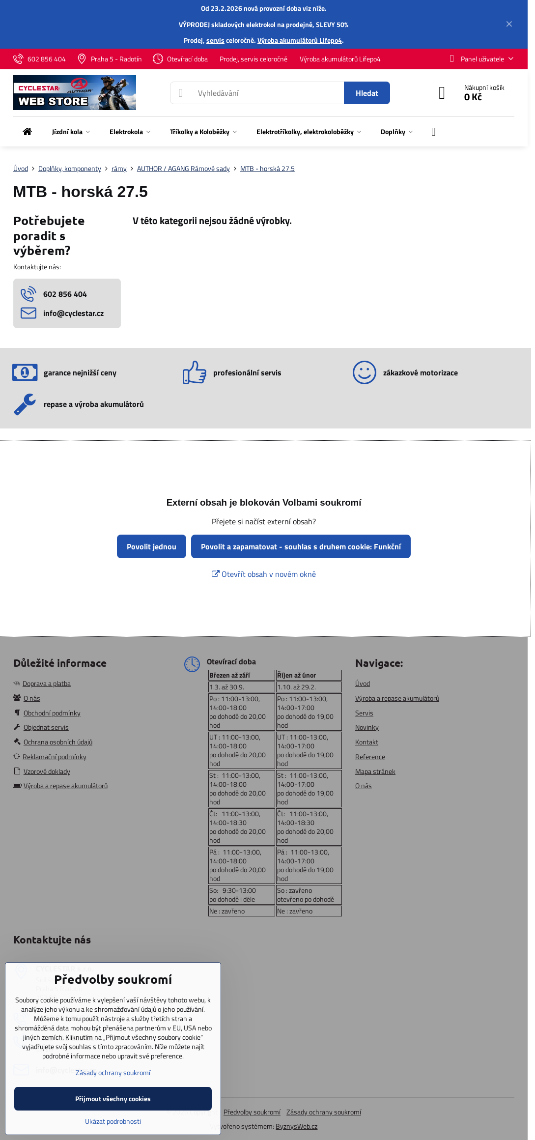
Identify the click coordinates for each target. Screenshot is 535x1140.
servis (215, 40)
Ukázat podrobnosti (113, 1121)
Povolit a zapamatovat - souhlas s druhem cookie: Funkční (301, 546)
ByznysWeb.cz (296, 1126)
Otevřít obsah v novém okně (264, 574)
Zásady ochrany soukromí (323, 1112)
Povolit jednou (151, 546)
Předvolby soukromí (252, 1112)
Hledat (367, 93)
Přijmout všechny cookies (113, 1098)
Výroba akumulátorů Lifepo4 (299, 40)
